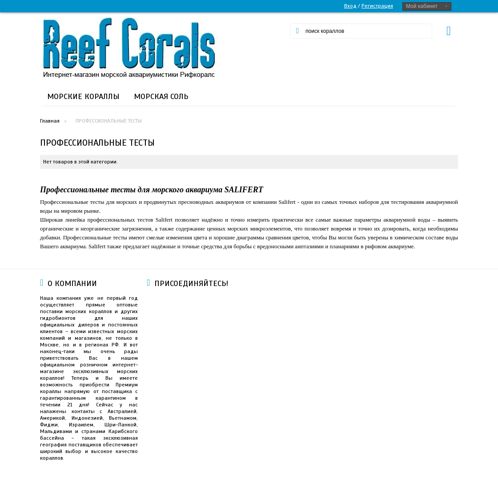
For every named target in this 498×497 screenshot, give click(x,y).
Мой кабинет (422, 6)
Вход (350, 6)
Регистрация (377, 6)
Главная (50, 121)
